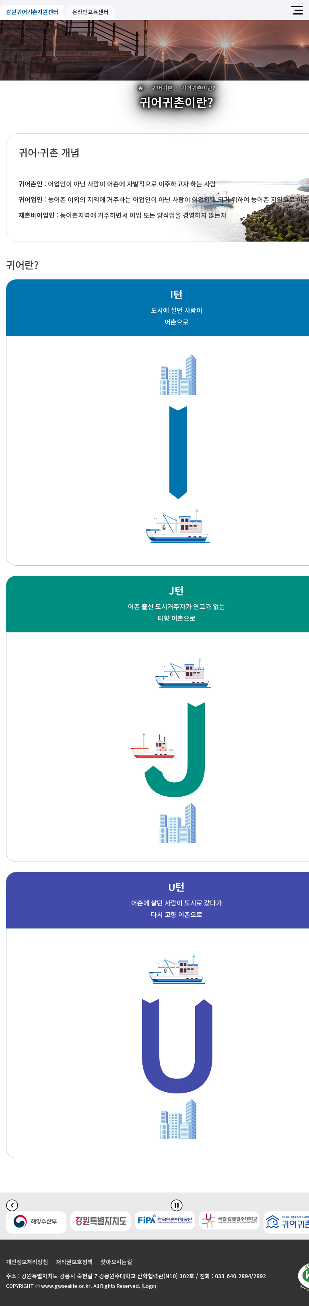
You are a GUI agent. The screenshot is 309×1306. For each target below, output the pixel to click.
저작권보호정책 (74, 1262)
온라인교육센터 (90, 12)
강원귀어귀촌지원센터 (32, 12)
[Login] (150, 1285)
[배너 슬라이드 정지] (177, 1205)
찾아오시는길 (116, 1262)
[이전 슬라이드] (12, 1205)
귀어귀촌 (162, 88)
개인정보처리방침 (27, 1262)
